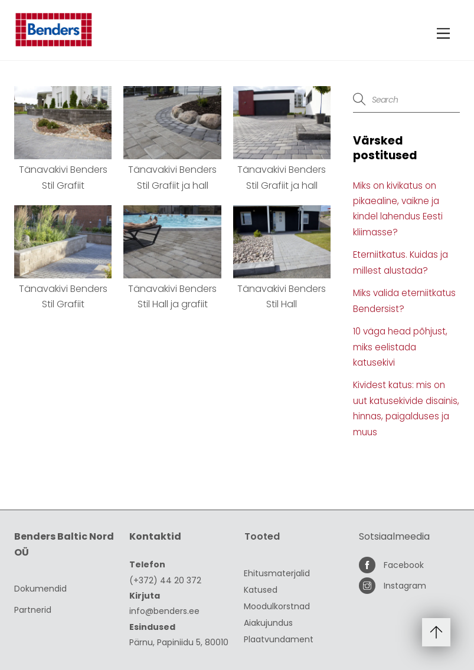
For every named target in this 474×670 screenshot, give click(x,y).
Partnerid (32, 610)
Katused (260, 590)
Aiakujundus (268, 623)
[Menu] (443, 33)
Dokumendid (40, 589)
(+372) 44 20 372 (165, 580)
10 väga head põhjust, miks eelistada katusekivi (400, 347)
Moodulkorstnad (277, 606)
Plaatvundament (278, 639)
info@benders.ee (164, 611)
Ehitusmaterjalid (277, 573)
